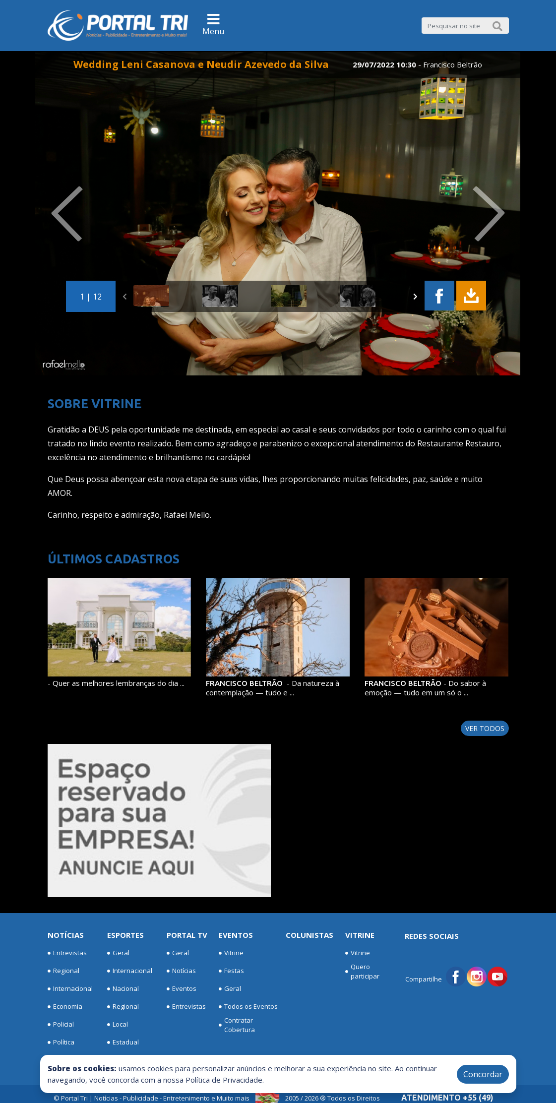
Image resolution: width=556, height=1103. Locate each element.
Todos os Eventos (248, 1007)
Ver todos (484, 728)
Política (61, 1042)
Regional (63, 971)
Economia (65, 1007)
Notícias (66, 935)
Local (117, 1025)
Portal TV (187, 935)
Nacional (123, 989)
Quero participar (362, 971)
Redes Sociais (432, 936)
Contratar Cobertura (237, 1025)
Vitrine (231, 953)
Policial (61, 1025)
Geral (118, 953)
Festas (231, 971)
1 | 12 (91, 296)
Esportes (125, 935)
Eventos (181, 989)
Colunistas (309, 935)
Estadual (123, 1042)
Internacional (70, 989)
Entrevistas (67, 953)
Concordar (482, 1074)
